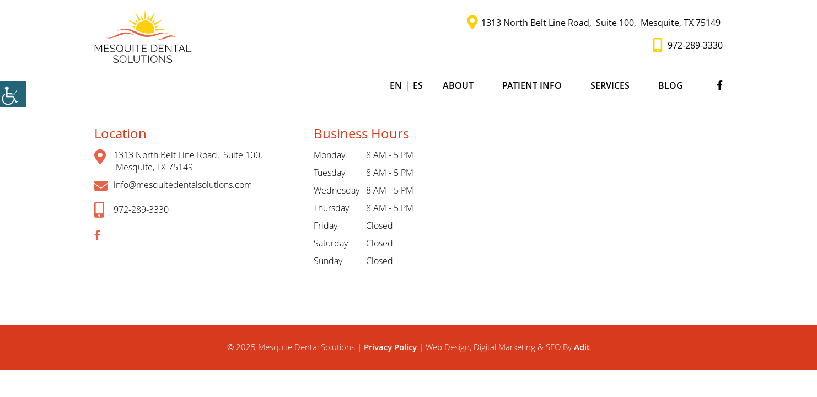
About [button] (458, 85)
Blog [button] (670, 85)
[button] (143, 35)
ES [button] (418, 85)
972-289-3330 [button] (688, 45)
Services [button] (610, 85)
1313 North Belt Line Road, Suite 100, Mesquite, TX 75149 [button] (595, 23)
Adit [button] (582, 347)
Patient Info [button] (532, 85)
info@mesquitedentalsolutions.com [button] (173, 185)
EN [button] (396, 85)
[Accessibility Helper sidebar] (13, 94)
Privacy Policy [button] (391, 347)
